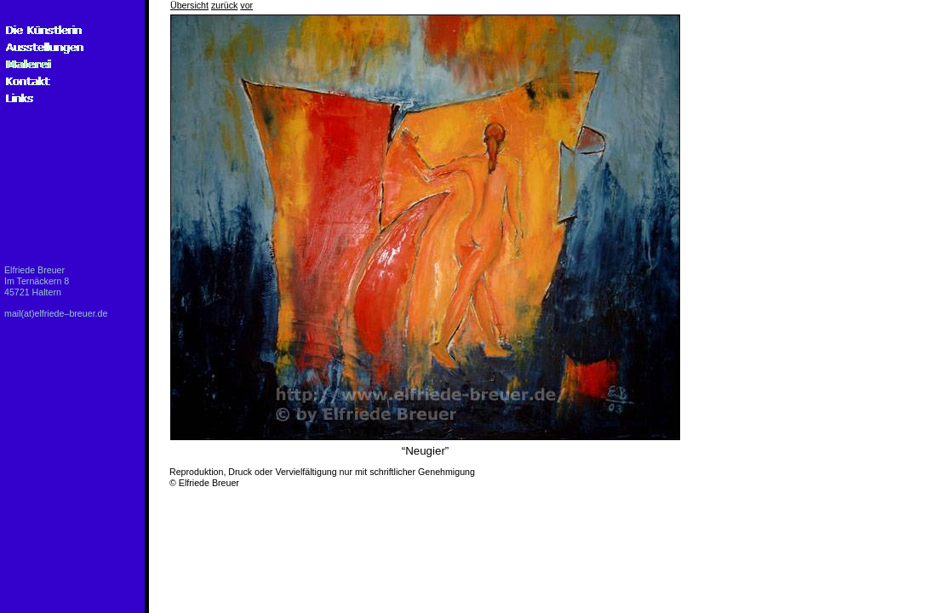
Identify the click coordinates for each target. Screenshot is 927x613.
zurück (224, 5)
